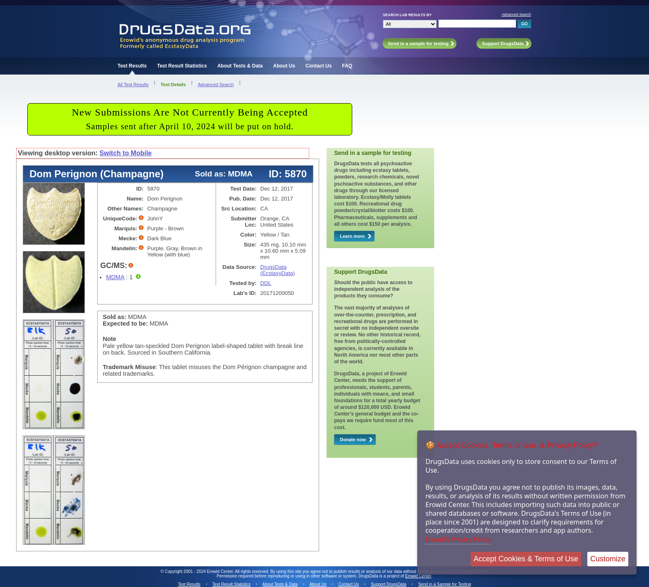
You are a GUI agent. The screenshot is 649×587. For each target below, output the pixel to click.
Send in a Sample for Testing (444, 584)
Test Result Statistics (182, 66)
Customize (607, 559)
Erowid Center (418, 576)
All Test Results (133, 84)
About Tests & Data (240, 66)
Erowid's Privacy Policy (457, 539)
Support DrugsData (388, 584)
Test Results (132, 66)
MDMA (115, 277)
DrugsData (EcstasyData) (277, 270)
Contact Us (318, 66)
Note (109, 339)
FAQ (347, 66)
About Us (284, 66)
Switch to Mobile (125, 153)
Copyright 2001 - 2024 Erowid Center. (199, 571)
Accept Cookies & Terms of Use (526, 559)
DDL (266, 283)
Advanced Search (516, 14)
